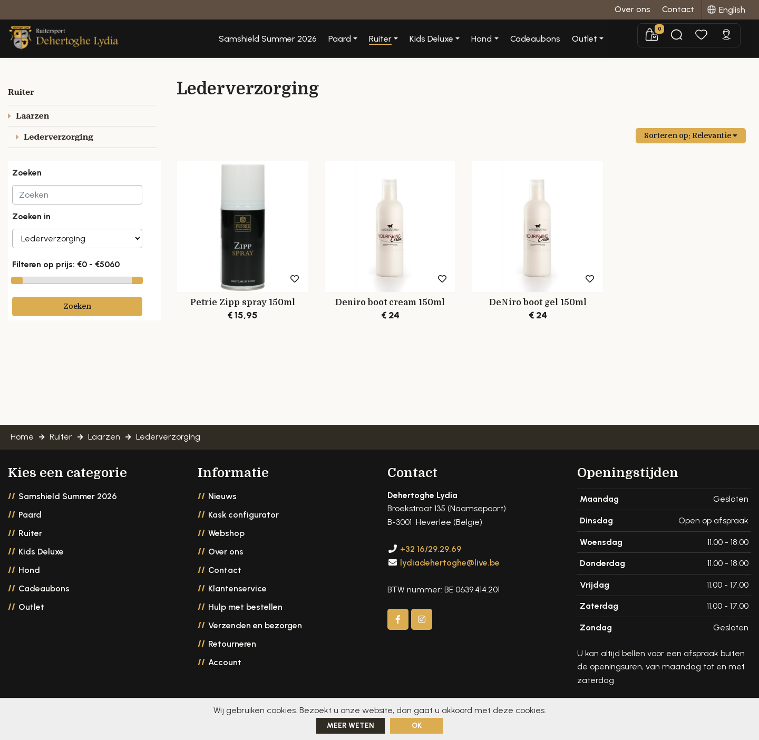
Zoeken (77, 306)
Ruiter (30, 533)
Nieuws (222, 496)
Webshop (226, 533)
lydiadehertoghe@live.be (450, 563)
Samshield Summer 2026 (307, 39)
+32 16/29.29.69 (430, 549)
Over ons (226, 552)
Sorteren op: (690, 135)
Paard (30, 515)
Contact (224, 570)
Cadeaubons (574, 39)
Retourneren (232, 644)
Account (224, 662)
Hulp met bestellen (245, 607)
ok (417, 725)
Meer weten (350, 725)
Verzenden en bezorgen (255, 625)
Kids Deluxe (41, 552)
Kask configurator (243, 515)
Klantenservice (237, 588)
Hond (29, 570)
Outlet (31, 607)
